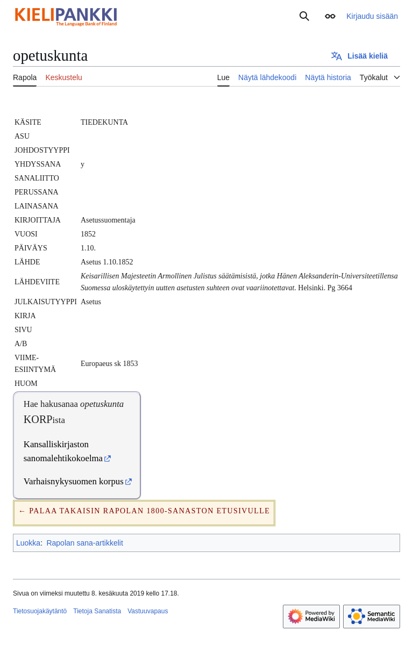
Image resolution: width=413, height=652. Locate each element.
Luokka (28, 543)
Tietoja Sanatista (97, 611)
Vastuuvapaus (147, 611)
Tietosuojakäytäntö (40, 611)
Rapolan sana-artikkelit (84, 543)
